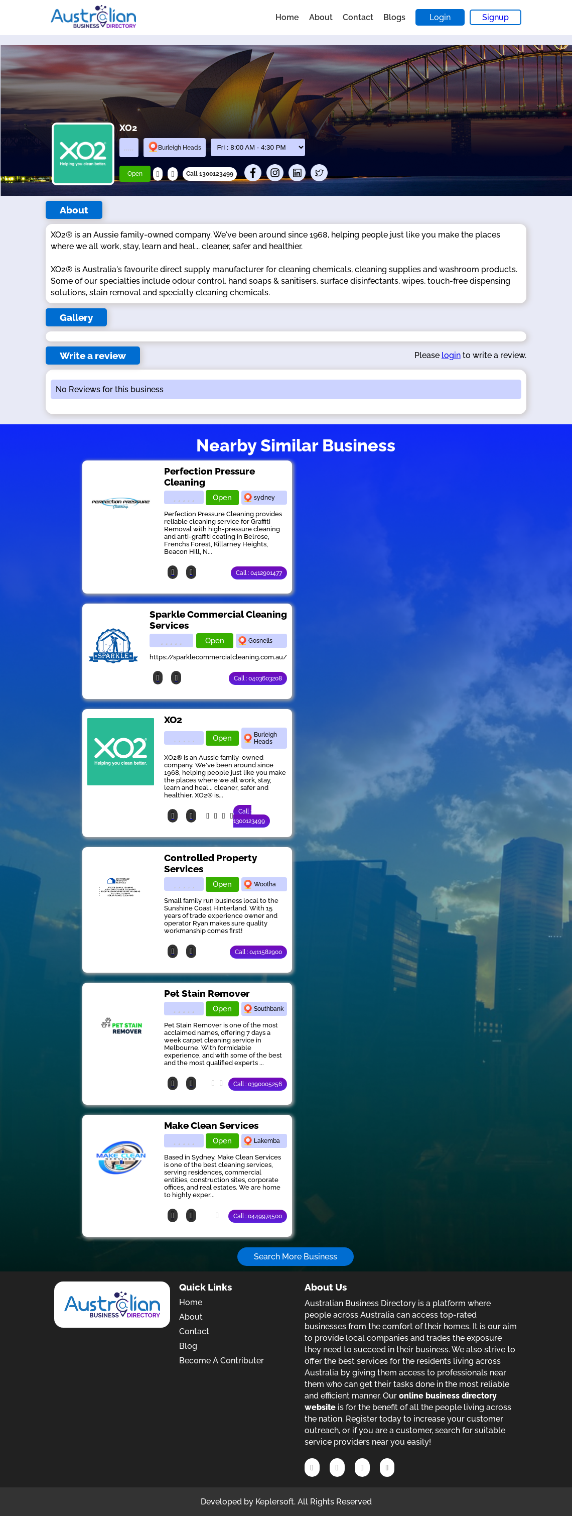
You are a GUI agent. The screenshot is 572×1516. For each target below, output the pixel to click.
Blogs (394, 17)
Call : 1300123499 (249, 816)
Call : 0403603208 (258, 678)
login (451, 355)
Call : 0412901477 (259, 572)
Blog (188, 1346)
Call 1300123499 (209, 173)
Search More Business (295, 1256)
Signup (495, 17)
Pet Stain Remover (207, 993)
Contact (358, 17)
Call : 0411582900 (258, 952)
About (321, 17)
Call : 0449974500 (257, 1216)
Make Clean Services (211, 1125)
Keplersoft (274, 1501)
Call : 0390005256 (257, 1084)
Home (287, 17)
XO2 (173, 719)
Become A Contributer (221, 1360)
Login (440, 17)
